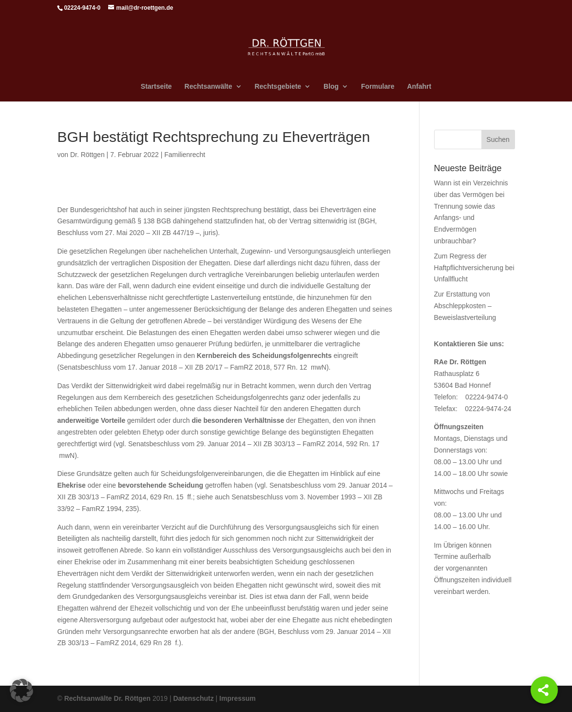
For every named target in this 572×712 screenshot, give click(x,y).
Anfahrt (419, 86)
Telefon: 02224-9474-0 (471, 397)
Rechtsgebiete (277, 86)
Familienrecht (184, 154)
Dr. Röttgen (87, 154)
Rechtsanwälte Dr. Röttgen (107, 698)
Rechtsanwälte (208, 86)
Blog (331, 86)
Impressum (237, 698)
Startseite (156, 86)
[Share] (544, 690)
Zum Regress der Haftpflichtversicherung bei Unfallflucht (474, 267)
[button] (21, 690)
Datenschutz (193, 698)
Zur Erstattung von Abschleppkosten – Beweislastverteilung (465, 305)
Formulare (377, 86)
